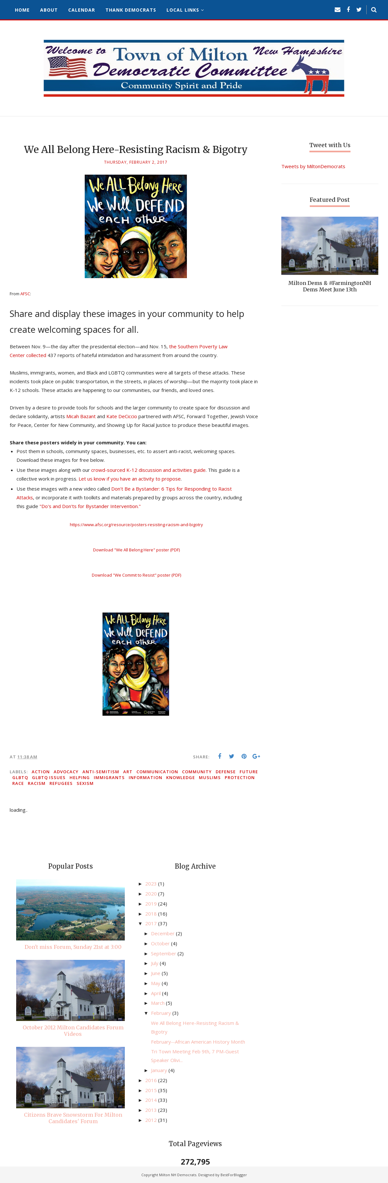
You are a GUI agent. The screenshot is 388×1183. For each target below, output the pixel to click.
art (128, 772)
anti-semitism (100, 772)
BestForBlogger (234, 1174)
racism (37, 783)
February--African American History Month (198, 1041)
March (158, 1003)
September (164, 953)
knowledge (180, 777)
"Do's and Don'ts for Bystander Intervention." (90, 506)
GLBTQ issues (49, 777)
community (197, 772)
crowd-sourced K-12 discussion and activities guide (148, 470)
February (161, 1013)
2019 (151, 903)
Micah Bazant (81, 416)
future (249, 772)
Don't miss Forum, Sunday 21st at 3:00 (73, 947)
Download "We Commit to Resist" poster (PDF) (136, 575)
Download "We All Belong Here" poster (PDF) (136, 550)
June (156, 973)
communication (157, 772)
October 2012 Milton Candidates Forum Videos (73, 1030)
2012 (151, 1120)
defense (226, 772)
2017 (151, 923)
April (156, 993)
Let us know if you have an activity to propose (130, 478)
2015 (151, 1090)
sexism (85, 783)
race (18, 783)
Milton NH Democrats (177, 1174)
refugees (61, 783)
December (163, 933)
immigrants (109, 777)
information (145, 777)
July (155, 963)
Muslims (210, 777)
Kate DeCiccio (121, 416)
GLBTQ (20, 777)
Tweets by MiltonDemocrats (313, 166)
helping (80, 777)
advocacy (66, 772)
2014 (151, 1100)
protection (240, 777)
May (156, 983)
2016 (151, 1080)
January (159, 1070)
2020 (151, 893)
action (41, 772)
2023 (151, 883)
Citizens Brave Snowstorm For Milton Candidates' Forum (73, 1118)
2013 (151, 1110)
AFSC (25, 294)
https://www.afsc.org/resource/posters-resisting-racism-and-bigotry (136, 524)
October (161, 943)
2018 (151, 913)
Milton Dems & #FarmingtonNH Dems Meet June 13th (329, 286)
